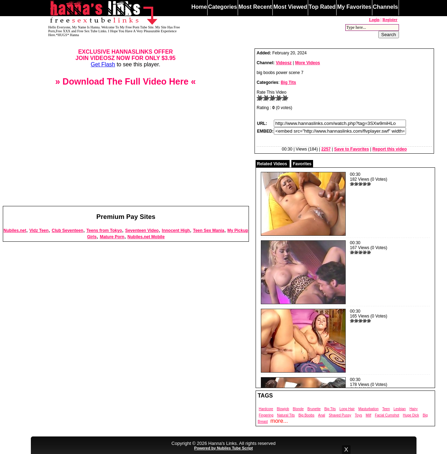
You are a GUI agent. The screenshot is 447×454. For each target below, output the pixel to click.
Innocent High (176, 230)
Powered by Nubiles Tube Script (223, 448)
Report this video (389, 149)
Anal (321, 415)
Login (374, 19)
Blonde (298, 409)
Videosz (284, 62)
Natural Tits (286, 415)
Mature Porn (112, 236)
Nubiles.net (15, 230)
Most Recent (255, 7)
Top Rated (322, 7)
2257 (326, 149)
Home (199, 7)
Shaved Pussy (340, 415)
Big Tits (288, 82)
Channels (385, 7)
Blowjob (283, 409)
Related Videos (272, 163)
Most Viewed (290, 7)
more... (279, 421)
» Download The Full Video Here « (125, 81)
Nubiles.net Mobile (146, 236)
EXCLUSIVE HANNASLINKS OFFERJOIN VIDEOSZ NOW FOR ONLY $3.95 (125, 55)
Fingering (266, 415)
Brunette (314, 409)
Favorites (302, 163)
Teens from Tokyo (104, 230)
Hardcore (266, 409)
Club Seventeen (67, 230)
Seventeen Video (142, 230)
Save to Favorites (351, 149)
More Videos (307, 62)
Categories (222, 7)
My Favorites (354, 7)
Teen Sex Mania (208, 230)
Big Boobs (306, 415)
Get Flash (103, 64)
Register (390, 19)
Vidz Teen (39, 230)
